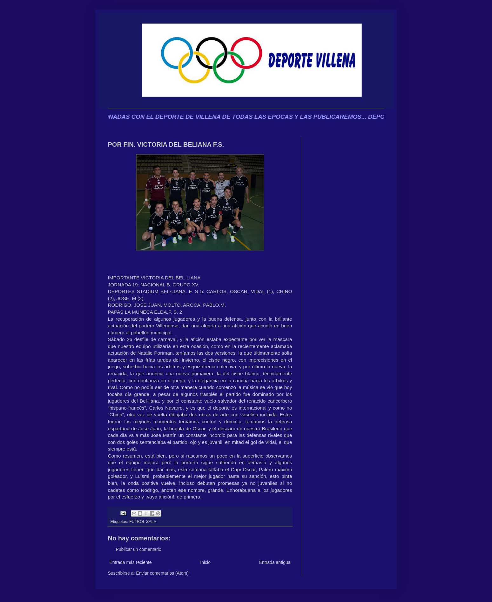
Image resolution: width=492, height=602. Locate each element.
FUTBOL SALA (142, 521)
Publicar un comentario (138, 549)
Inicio (205, 562)
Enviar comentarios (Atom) (162, 573)
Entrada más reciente (131, 562)
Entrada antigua (275, 562)
